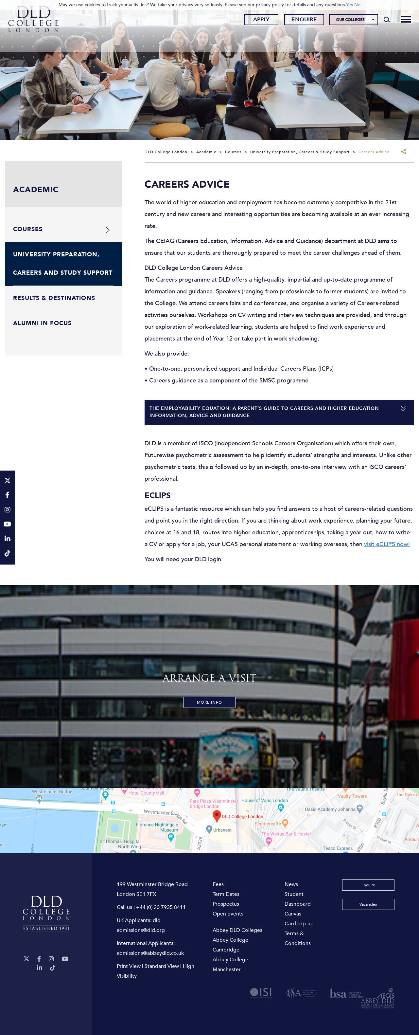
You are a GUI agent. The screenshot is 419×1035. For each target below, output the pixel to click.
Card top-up (299, 923)
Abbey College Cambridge (230, 944)
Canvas (293, 913)
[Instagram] (51, 959)
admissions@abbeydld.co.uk (150, 953)
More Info (209, 702)
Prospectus (226, 904)
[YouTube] (65, 959)
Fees (218, 884)
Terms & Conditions (298, 938)
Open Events (228, 913)
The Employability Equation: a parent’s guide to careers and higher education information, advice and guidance (264, 412)
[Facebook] (39, 959)
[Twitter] (26, 959)
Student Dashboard (298, 899)
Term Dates (226, 894)
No (357, 5)
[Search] (382, 20)
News (291, 884)
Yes (349, 5)
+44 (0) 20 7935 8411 (161, 907)
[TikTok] (53, 968)
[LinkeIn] (39, 968)
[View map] (209, 820)
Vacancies (368, 904)
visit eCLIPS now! (387, 544)
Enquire (300, 20)
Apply (257, 20)
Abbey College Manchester (230, 964)
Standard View (162, 966)
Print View (129, 966)
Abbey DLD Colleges (237, 930)
